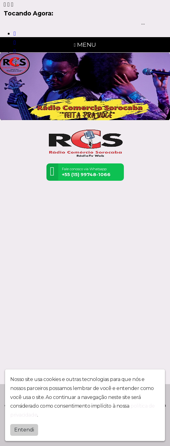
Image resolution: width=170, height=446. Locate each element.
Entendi (24, 430)
